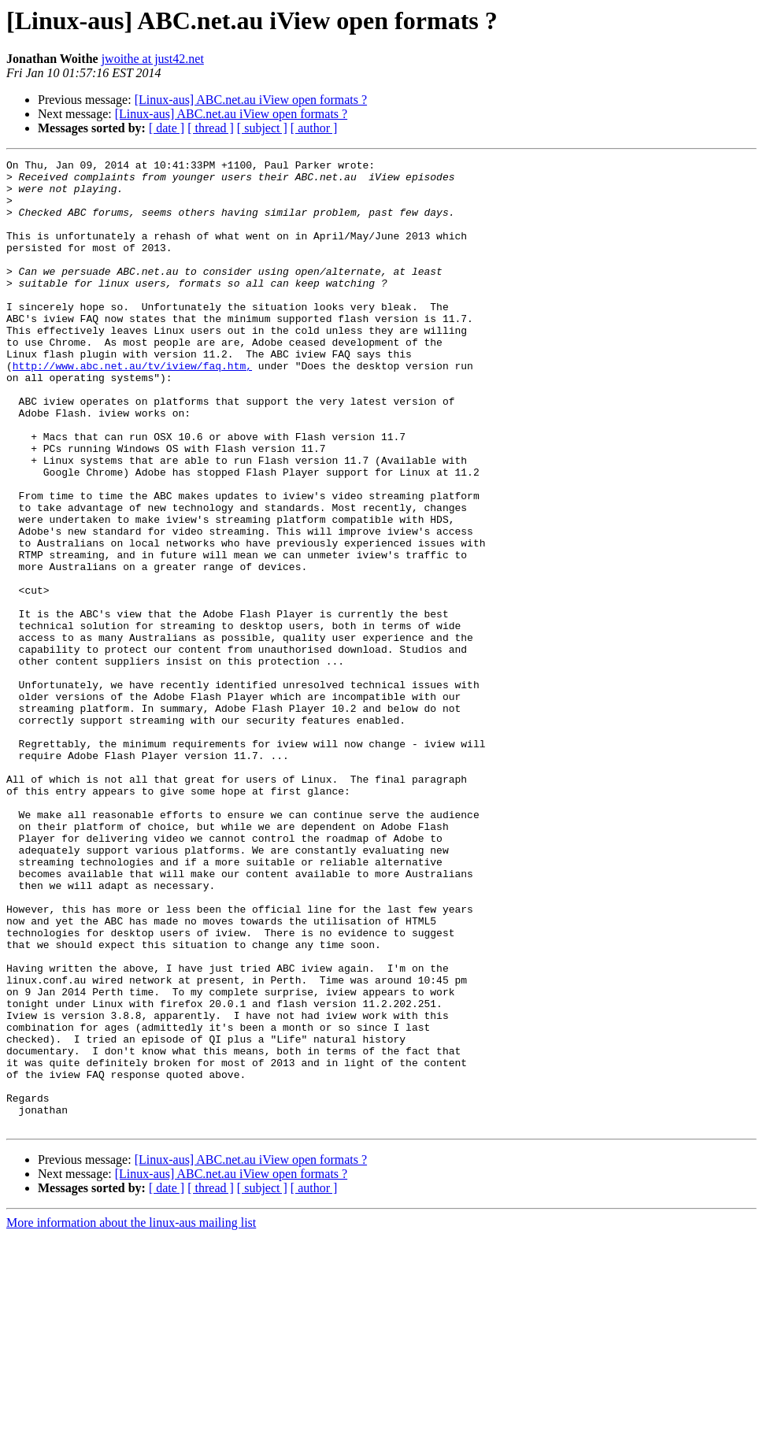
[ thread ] (210, 128)
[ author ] (314, 128)
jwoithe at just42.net (153, 58)
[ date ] (166, 128)
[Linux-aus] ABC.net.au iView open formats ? (251, 99)
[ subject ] (262, 128)
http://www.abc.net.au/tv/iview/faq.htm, (132, 408)
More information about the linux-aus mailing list (131, 1416)
